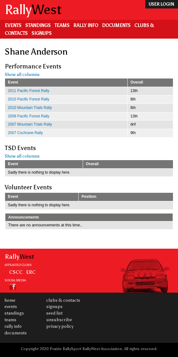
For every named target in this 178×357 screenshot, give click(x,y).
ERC (31, 272)
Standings (38, 25)
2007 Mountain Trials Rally (30, 124)
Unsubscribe (59, 319)
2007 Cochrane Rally (25, 133)
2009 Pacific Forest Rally (28, 116)
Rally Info (85, 25)
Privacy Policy (59, 326)
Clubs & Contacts (63, 300)
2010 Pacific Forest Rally (28, 99)
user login (161, 4)
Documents (116, 25)
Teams (62, 25)
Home (9, 300)
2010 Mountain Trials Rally (30, 107)
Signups (41, 33)
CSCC (16, 272)
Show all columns (22, 74)
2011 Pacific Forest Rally (28, 91)
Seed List (54, 313)
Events (13, 25)
